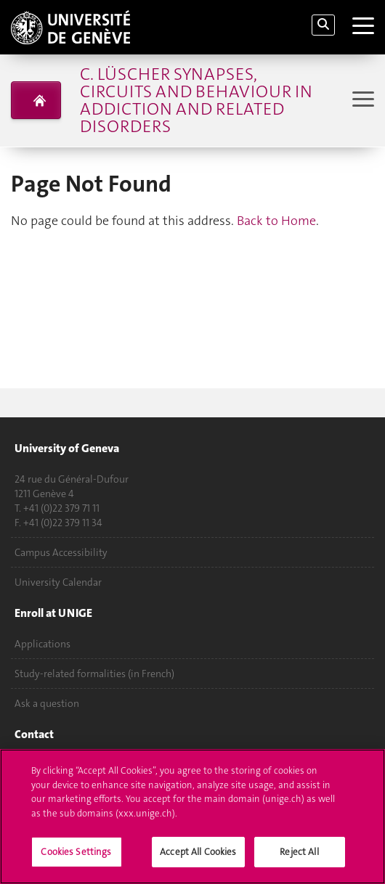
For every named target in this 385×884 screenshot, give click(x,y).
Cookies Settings (76, 852)
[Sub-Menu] (361, 100)
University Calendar (58, 582)
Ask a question (47, 703)
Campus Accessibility (61, 552)
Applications (42, 643)
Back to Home (276, 220)
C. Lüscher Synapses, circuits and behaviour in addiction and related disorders (196, 100)
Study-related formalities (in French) (94, 673)
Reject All (299, 852)
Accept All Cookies (198, 852)
